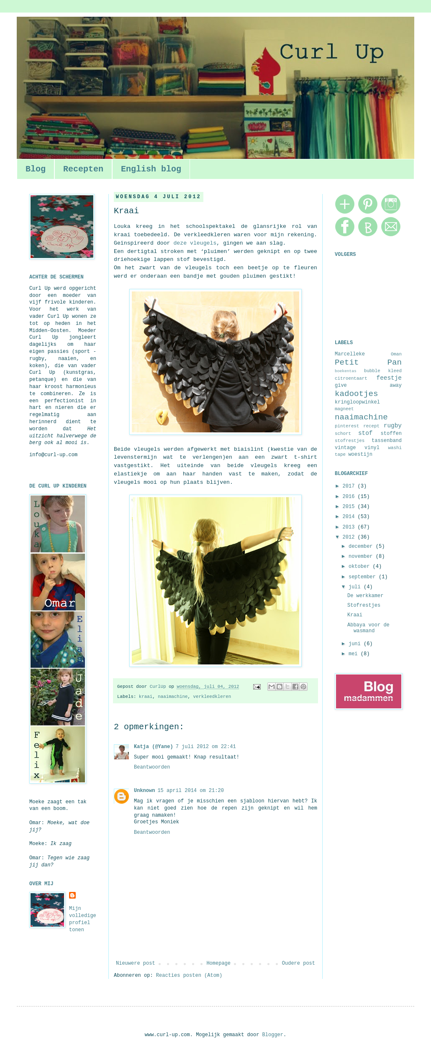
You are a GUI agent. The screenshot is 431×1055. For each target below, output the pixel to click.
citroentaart (351, 378)
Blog (36, 169)
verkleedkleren (212, 696)
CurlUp (159, 686)
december (362, 546)
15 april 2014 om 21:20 (190, 791)
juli (356, 587)
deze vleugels (194, 243)
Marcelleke (350, 354)
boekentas (346, 371)
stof (365, 433)
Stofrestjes (363, 605)
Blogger (272, 1035)
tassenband (387, 441)
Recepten (83, 169)
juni (356, 644)
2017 (350, 486)
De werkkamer (365, 596)
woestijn (360, 454)
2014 (350, 517)
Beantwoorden (152, 767)
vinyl (372, 448)
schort (343, 433)
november (362, 556)
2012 (350, 537)
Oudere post (298, 963)
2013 (350, 527)
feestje (389, 378)
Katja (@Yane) (153, 747)
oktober (361, 567)
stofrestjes (349, 440)
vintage (345, 448)
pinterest (347, 426)
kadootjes (356, 393)
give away (368, 385)
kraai (145, 696)
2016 (350, 497)
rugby (393, 425)
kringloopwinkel (357, 402)
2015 (350, 507)
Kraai (354, 615)
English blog (151, 169)
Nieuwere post (135, 963)
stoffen (391, 434)
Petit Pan (368, 362)
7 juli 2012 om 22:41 (206, 747)
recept (371, 426)
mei (355, 654)
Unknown (144, 791)
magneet (344, 408)
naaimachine (172, 696)
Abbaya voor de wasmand (368, 628)
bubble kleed (383, 370)
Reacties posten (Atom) (189, 975)
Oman (396, 354)
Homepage (218, 963)
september (364, 577)
